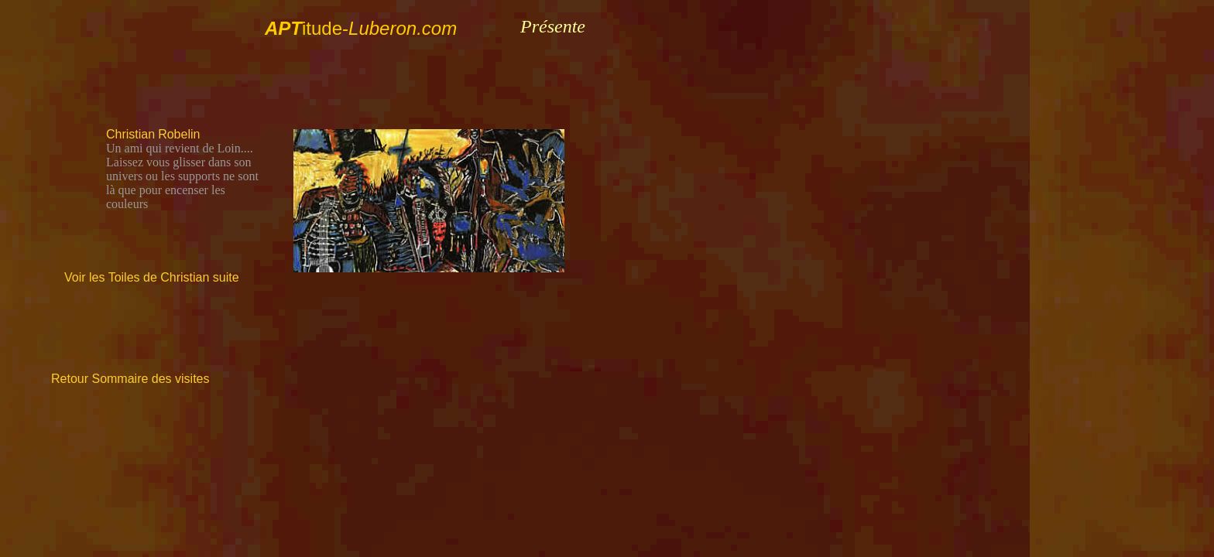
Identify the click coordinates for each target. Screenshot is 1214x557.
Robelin (179, 134)
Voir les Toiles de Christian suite (151, 277)
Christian (130, 134)
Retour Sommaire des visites (130, 378)
